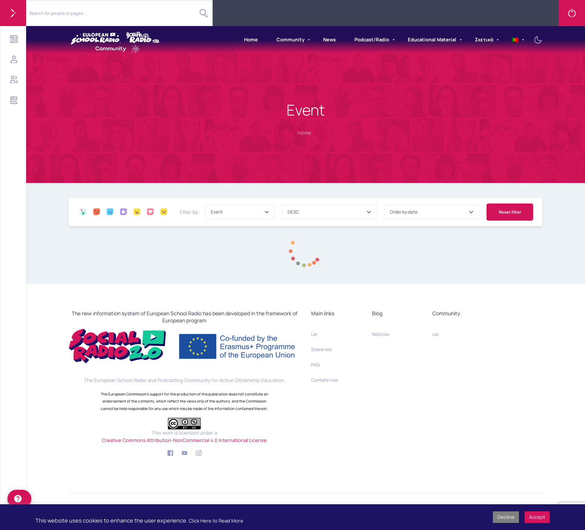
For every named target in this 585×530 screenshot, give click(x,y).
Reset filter (510, 212)
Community (290, 39)
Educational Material (432, 39)
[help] (19, 499)
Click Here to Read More (216, 520)
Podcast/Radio (371, 39)
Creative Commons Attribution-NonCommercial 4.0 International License (184, 440)
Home (251, 39)
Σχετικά (484, 39)
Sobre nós (321, 349)
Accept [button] (537, 517)
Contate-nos (324, 380)
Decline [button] (505, 517)
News (329, 39)
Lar (314, 334)
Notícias (380, 334)
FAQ (315, 365)
